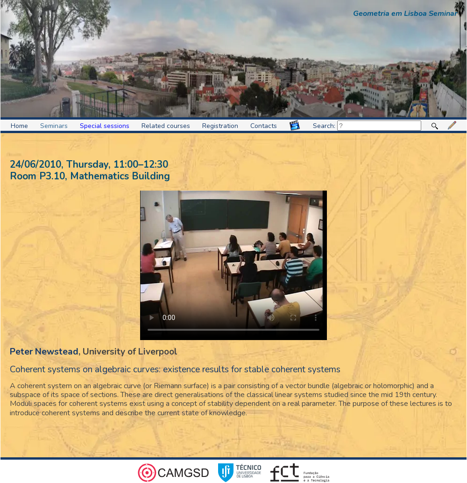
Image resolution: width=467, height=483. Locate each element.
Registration (220, 125)
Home (19, 125)
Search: (367, 125)
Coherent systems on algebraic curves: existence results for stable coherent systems (175, 369)
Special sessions (104, 125)
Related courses (166, 125)
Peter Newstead (44, 352)
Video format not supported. (233, 265)
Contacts (263, 125)
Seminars (54, 125)
